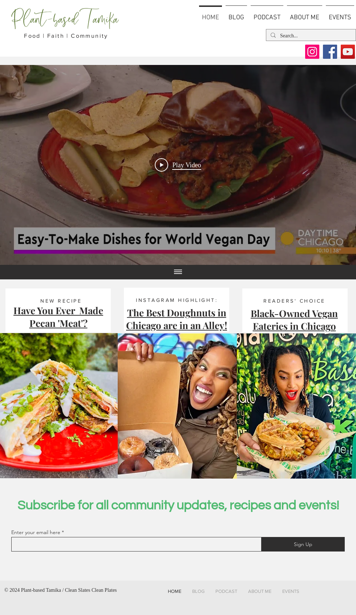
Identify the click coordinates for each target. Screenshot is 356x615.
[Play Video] (178, 165)
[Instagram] (312, 52)
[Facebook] (330, 52)
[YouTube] (348, 52)
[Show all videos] (178, 272)
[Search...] (310, 35)
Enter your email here (35, 532)
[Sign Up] (303, 544)
